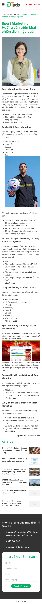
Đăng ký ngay (21, 586)
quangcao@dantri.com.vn (18, 547)
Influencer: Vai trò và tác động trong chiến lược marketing (14, 460)
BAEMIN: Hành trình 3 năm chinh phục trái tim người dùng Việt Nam (14, 482)
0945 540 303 (13, 541)
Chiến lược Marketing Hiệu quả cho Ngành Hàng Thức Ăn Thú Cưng (14, 450)
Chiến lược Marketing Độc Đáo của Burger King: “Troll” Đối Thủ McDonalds (14, 471)
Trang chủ (5, 14)
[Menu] (3, 4)
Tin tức (13, 14)
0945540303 (31, 4)
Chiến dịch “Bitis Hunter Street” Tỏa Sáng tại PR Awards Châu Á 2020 (12, 503)
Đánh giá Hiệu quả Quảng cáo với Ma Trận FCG (14, 491)
